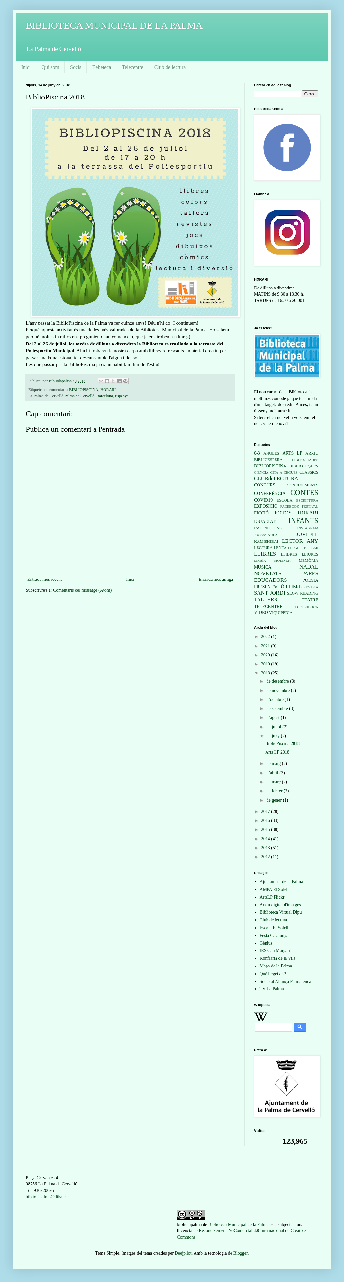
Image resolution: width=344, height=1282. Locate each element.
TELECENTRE (268, 606)
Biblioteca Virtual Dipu (281, 912)
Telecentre (132, 67)
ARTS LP (292, 453)
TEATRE (310, 600)
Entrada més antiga (216, 579)
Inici (26, 67)
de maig (274, 763)
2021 (266, 646)
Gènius (266, 943)
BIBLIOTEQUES (303, 466)
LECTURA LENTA (270, 547)
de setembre (277, 708)
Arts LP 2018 (277, 752)
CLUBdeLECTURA (276, 479)
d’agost (273, 717)
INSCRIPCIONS (268, 528)
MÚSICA (262, 567)
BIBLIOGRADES (305, 460)
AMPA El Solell (274, 889)
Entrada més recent (44, 579)
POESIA (310, 580)
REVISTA (310, 587)
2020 (266, 655)
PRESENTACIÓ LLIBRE (278, 586)
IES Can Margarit (276, 950)
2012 (266, 856)
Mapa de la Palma (276, 966)
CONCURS (264, 485)
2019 (266, 664)
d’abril (272, 772)
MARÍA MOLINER (272, 560)
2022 (266, 636)
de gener (274, 800)
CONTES (304, 492)
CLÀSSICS (308, 472)
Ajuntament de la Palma (281, 881)
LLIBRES (265, 554)
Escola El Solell (274, 927)
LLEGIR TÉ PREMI (303, 548)
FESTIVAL (310, 506)
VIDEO (261, 612)
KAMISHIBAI (266, 541)
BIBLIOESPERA (268, 459)
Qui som (50, 67)
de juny (273, 735)
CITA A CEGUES (284, 472)
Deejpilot (183, 1253)
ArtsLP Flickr (272, 897)
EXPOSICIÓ (265, 506)
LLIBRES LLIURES (299, 554)
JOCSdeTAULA (266, 535)
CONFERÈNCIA (269, 493)
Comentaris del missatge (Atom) (82, 590)
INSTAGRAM (307, 528)
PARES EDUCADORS (286, 576)
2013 (266, 847)
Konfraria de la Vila (277, 958)
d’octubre (275, 699)
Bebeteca (101, 67)
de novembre (278, 690)
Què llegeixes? (273, 973)
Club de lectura (170, 67)
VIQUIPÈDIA (281, 612)
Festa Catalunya (274, 935)
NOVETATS (267, 573)
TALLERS (265, 600)
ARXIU (311, 453)
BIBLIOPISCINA (83, 389)
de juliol (274, 726)
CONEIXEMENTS (302, 485)
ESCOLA (285, 500)
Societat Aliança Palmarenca (285, 981)
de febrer (275, 790)
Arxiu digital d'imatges (280, 904)
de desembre (278, 681)
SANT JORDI (269, 593)
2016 (266, 820)
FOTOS (283, 513)
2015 (266, 829)
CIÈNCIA (261, 472)
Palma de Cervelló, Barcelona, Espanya (97, 396)
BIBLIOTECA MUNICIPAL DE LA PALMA (114, 25)
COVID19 (263, 500)
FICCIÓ (261, 513)
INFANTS (303, 520)
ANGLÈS (271, 453)
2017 (266, 811)
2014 (266, 838)
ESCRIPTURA (307, 500)
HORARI (108, 389)
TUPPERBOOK (306, 606)
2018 (266, 673)
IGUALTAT (265, 521)
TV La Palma (272, 988)
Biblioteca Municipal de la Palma (238, 1224)
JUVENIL (307, 534)
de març (274, 781)
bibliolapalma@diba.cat (47, 1196)
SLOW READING (302, 593)
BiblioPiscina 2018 (282, 743)
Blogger (240, 1253)
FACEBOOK (289, 506)
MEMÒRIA (308, 560)
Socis (75, 67)
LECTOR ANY (300, 541)
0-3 (257, 453)
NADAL (308, 567)
